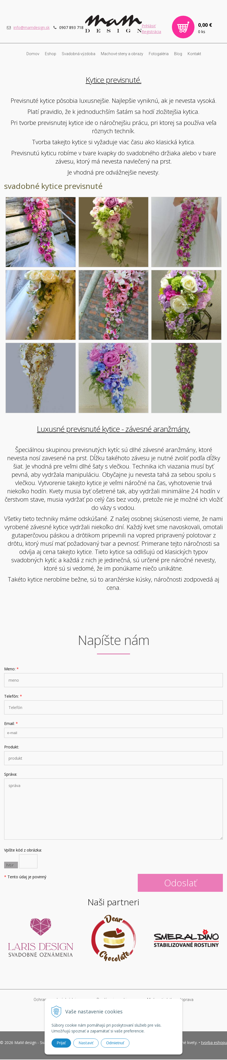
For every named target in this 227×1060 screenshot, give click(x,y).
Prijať (61, 1043)
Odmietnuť (115, 1043)
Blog (178, 54)
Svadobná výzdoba (78, 54)
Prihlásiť (149, 26)
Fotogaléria (159, 54)
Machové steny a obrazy (122, 54)
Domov (32, 54)
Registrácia (151, 32)
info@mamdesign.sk (31, 28)
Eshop (50, 54)
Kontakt (194, 54)
